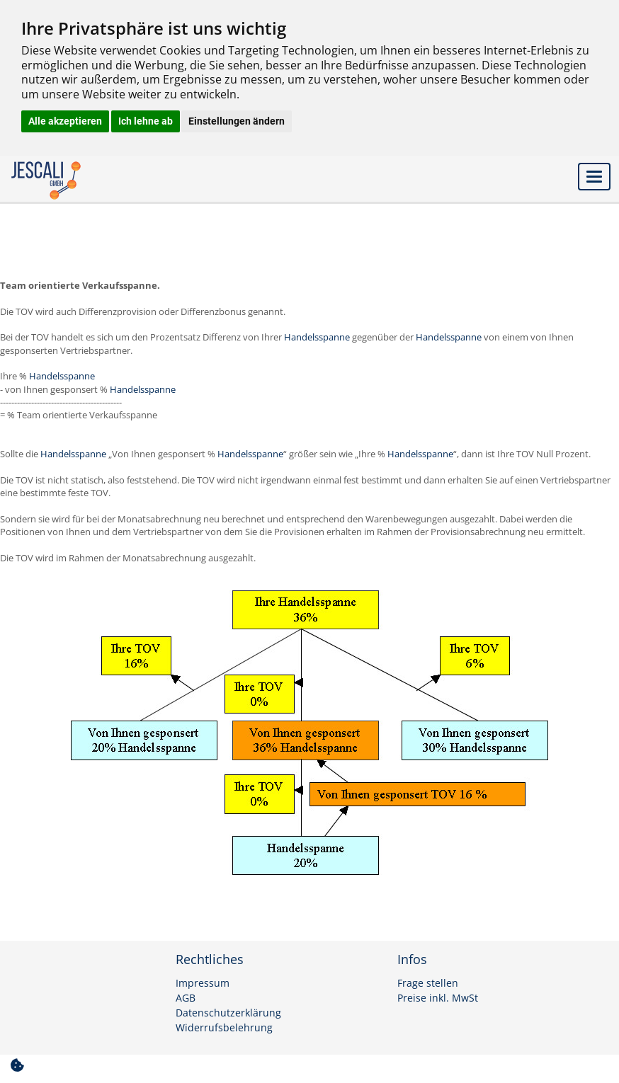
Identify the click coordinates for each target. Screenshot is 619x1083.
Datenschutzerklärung (228, 1013)
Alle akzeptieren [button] (65, 121)
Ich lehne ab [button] (145, 121)
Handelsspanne (318, 337)
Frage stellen (427, 983)
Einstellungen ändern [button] (236, 121)
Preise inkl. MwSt (437, 998)
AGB (185, 998)
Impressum (202, 983)
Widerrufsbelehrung (224, 1027)
